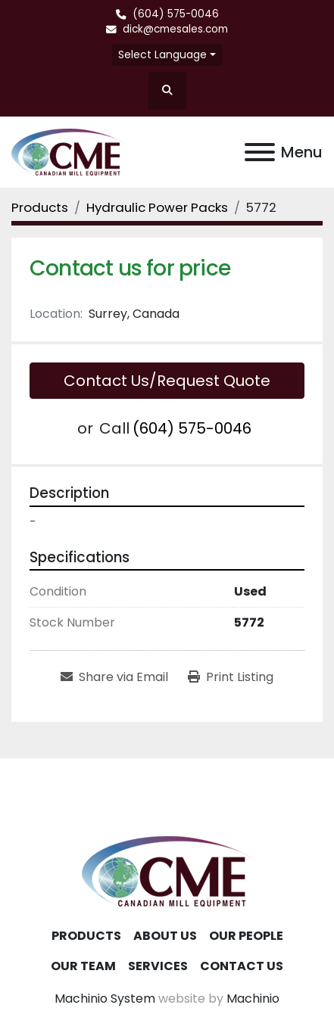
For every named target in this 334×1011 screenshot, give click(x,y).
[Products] (39, 207)
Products (86, 935)
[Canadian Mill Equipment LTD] (167, 870)
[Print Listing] (230, 677)
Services (158, 966)
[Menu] (260, 152)
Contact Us (241, 966)
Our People (246, 935)
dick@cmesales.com (175, 29)
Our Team (83, 966)
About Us (165, 935)
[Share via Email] (114, 677)
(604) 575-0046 (176, 14)
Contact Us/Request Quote (167, 380)
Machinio (252, 998)
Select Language (162, 54)
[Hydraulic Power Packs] (157, 207)
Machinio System (105, 998)
